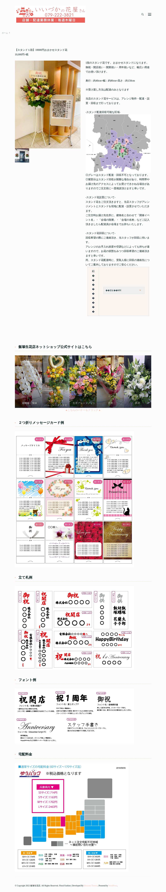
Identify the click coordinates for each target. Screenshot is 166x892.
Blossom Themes (91, 886)
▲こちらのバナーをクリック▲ (83, 410)
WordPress (112, 886)
